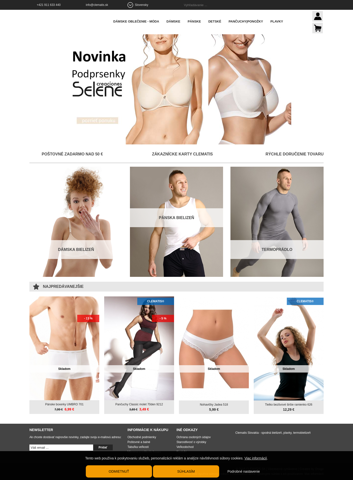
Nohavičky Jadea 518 (214, 404)
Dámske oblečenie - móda (137, 21)
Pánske (195, 21)
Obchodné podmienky (141, 437)
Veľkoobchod (185, 447)
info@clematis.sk (97, 5)
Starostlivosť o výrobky (191, 442)
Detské (215, 21)
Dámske (174, 21)
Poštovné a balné (138, 442)
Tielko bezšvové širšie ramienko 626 (288, 404)
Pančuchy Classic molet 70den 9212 (139, 404)
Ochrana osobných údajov (193, 437)
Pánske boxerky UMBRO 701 (64, 404)
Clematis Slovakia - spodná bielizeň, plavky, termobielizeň (273, 432)
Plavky (277, 21)
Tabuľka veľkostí (138, 447)
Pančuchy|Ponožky (246, 21)
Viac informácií (255, 458)
